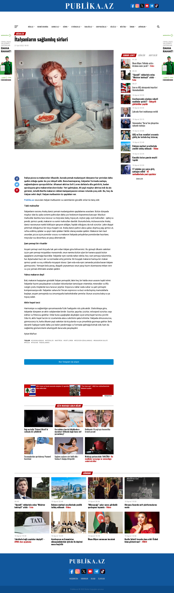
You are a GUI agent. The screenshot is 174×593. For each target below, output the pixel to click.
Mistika (123, 26)
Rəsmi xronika (42, 26)
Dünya (65, 26)
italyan (35, 342)
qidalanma (44, 342)
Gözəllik (50, 340)
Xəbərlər (84, 578)
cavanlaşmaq (38, 340)
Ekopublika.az (101, 26)
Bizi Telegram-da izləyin (69, 362)
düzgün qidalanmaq (83, 340)
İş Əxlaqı (101, 578)
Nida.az (30, 26)
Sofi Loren (68, 340)
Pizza (27, 342)
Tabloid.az (88, 26)
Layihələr (141, 26)
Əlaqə (93, 578)
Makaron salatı (101, 340)
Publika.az (29, 200)
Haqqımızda (73, 578)
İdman (132, 26)
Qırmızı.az (55, 26)
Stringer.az (75, 26)
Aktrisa (59, 340)
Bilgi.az (113, 26)
